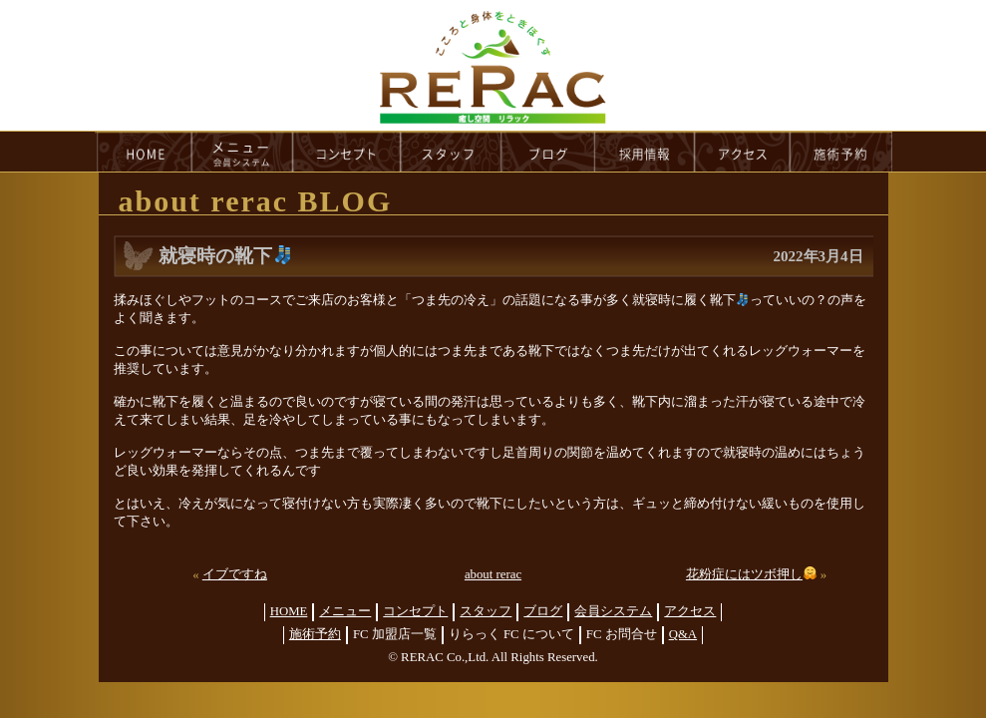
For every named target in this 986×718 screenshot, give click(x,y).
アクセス (690, 611)
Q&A (683, 634)
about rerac (493, 574)
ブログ (542, 611)
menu (242, 152)
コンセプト (415, 611)
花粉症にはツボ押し (751, 574)
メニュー (345, 611)
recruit (645, 152)
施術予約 (315, 634)
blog (548, 152)
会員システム (613, 611)
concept (347, 152)
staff (451, 152)
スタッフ (485, 611)
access (743, 152)
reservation (841, 152)
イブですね (234, 574)
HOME (143, 152)
